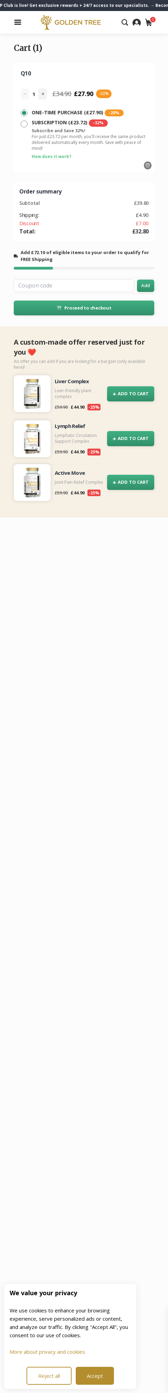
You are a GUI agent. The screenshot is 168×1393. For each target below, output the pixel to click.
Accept (95, 1375)
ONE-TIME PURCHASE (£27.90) (78, 113)
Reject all (49, 1375)
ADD (131, 394)
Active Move (70, 472)
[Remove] (147, 165)
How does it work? (51, 156)
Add (145, 285)
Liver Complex (72, 381)
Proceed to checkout (83, 308)
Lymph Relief (70, 425)
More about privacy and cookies (47, 1351)
